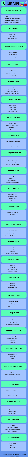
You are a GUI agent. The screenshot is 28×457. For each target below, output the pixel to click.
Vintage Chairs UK (12, 75)
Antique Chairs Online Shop (12, 72)
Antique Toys (12, 283)
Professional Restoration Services (12, 235)
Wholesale (12, 340)
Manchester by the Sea (12, 271)
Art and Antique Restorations (12, 233)
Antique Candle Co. (12, 336)
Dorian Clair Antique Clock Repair (12, 93)
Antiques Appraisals (12, 354)
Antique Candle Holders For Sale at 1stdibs (12, 56)
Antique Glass (12, 176)
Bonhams (12, 372)
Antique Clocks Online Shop (12, 91)
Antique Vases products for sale (12, 324)
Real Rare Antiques (12, 413)
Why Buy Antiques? (12, 395)
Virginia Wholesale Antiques (12, 338)
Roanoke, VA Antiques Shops (12, 253)
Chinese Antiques (12, 409)
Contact (17, 456)
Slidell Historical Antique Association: (12, 18)
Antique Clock (12, 87)
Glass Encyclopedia (12, 180)
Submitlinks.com (10, 454)
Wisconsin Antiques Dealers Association (12, 22)
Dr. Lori (12, 358)
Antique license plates (12, 196)
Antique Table (12, 265)
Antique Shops (12, 248)
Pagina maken (18, 454)
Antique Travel (12, 303)
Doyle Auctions (12, 376)
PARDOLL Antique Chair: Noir (12, 73)
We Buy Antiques (12, 394)
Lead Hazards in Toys (12, 287)
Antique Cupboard (12, 105)
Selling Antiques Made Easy (12, 427)
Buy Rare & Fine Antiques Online (12, 390)
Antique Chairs (12, 70)
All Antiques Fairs (12, 143)
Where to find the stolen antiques (12, 449)
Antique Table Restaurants (12, 269)
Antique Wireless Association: (12, 16)
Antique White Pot (12, 216)
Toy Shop (12, 289)
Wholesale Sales (12, 342)
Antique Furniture (12, 159)
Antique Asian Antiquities (12, 408)
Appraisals (12, 356)
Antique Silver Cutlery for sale (12, 125)
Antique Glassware (12, 178)
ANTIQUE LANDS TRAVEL (12, 301)
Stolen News (12, 447)
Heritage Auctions (12, 378)
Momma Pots (12, 218)
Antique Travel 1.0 (12, 305)
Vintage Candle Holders (12, 58)
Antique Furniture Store (12, 162)
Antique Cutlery (12, 123)
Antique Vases (12, 321)
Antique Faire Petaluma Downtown (12, 145)
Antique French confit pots (12, 212)
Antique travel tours (12, 306)
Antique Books (12, 34)
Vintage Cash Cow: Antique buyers (12, 429)
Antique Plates (12, 198)
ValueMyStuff (12, 360)
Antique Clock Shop (12, 89)
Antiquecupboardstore (12, 111)
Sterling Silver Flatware (12, 129)
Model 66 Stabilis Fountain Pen (12, 182)
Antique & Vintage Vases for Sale (12, 319)
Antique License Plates (12, 194)
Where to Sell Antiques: (12, 431)
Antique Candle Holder (12, 52)
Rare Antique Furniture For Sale (12, 164)
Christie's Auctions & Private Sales (12, 374)
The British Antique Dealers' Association (12, 20)
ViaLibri (12, 40)
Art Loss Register (12, 443)
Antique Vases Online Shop (12, 322)
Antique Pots (12, 214)
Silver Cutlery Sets (12, 127)
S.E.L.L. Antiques (12, 425)
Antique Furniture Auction (12, 160)
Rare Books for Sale (12, 38)
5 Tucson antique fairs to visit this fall (12, 141)
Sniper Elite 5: (12, 445)
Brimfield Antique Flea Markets (12, 146)
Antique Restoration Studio (12, 232)
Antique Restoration (12, 230)
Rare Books (12, 36)
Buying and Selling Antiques (12, 392)
